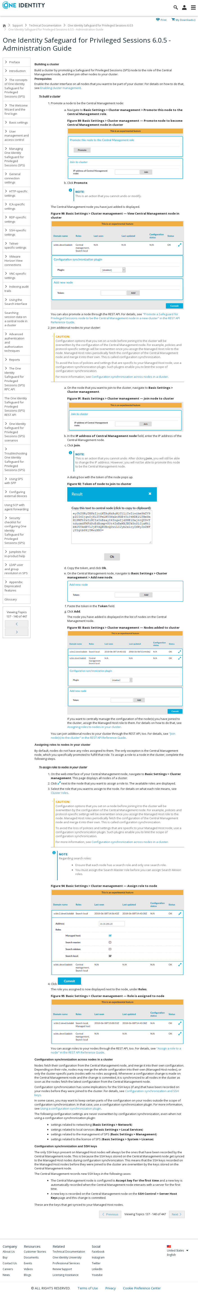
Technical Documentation (45, 25)
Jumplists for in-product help (15, 554)
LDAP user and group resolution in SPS (16, 569)
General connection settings (12, 178)
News (6, 1275)
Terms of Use (88, 1288)
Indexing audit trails (16, 289)
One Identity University (67, 1257)
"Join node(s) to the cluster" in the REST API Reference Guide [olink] (113, 736)
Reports (12, 360)
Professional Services (66, 1263)
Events (28, 1263)
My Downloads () (185, 19)
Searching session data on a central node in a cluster (15, 319)
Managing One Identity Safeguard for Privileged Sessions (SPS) (14, 157)
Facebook (98, 1252)
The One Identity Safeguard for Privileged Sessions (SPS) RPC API (14, 378)
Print (163, 19)
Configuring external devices (15, 494)
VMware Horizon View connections (13, 260)
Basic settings (16, 122)
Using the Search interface (15, 302)
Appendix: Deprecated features (13, 586)
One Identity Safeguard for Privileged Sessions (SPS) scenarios (15, 432)
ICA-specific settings (14, 206)
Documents (31, 1257)
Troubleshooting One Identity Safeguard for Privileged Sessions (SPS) (15, 460)
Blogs (27, 1275)
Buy (5, 1257)
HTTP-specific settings (15, 193)
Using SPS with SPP (13, 481)
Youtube (97, 1275)
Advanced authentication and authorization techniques (14, 342)
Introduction (15, 71)
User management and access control (16, 135)
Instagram (98, 1257)
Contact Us (10, 1263)
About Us (9, 1252)
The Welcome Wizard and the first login (16, 109)
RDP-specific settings (15, 219)
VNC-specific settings (15, 276)
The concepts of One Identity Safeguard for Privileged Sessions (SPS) (15, 88)
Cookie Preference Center (142, 1288)
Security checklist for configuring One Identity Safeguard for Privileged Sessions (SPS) (15, 530)
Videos (28, 1269)
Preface (12, 62)
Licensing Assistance (66, 1275)
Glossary (10, 599)
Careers (8, 1269)
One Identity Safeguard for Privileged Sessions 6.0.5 (100, 25)
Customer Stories (35, 1252)
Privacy (111, 1288)
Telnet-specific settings (15, 245)
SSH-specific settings (15, 232)
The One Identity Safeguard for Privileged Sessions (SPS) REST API (15, 406)
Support (17, 25)
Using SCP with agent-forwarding (16, 507)
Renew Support (62, 1269)
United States (178, 1250)
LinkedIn (97, 1269)
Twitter (96, 1263)
